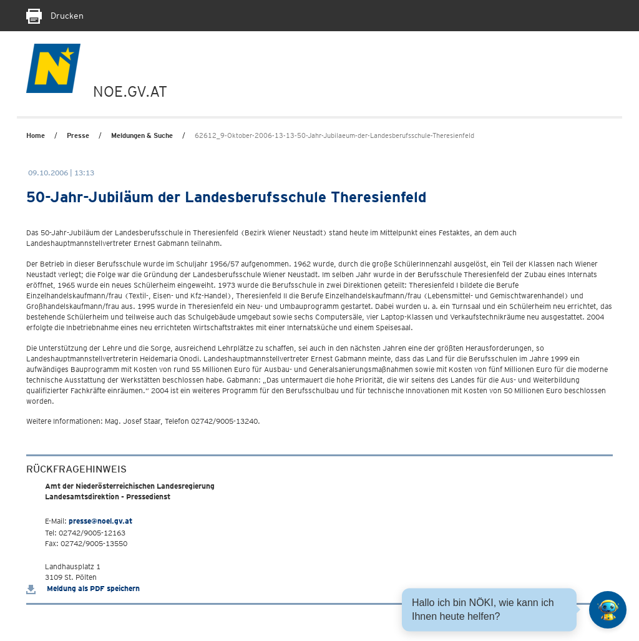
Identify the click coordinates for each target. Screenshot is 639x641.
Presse (78, 135)
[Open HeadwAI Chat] (608, 610)
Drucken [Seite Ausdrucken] (55, 16)
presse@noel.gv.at (100, 521)
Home (35, 135)
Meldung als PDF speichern (83, 588)
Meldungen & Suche (142, 135)
